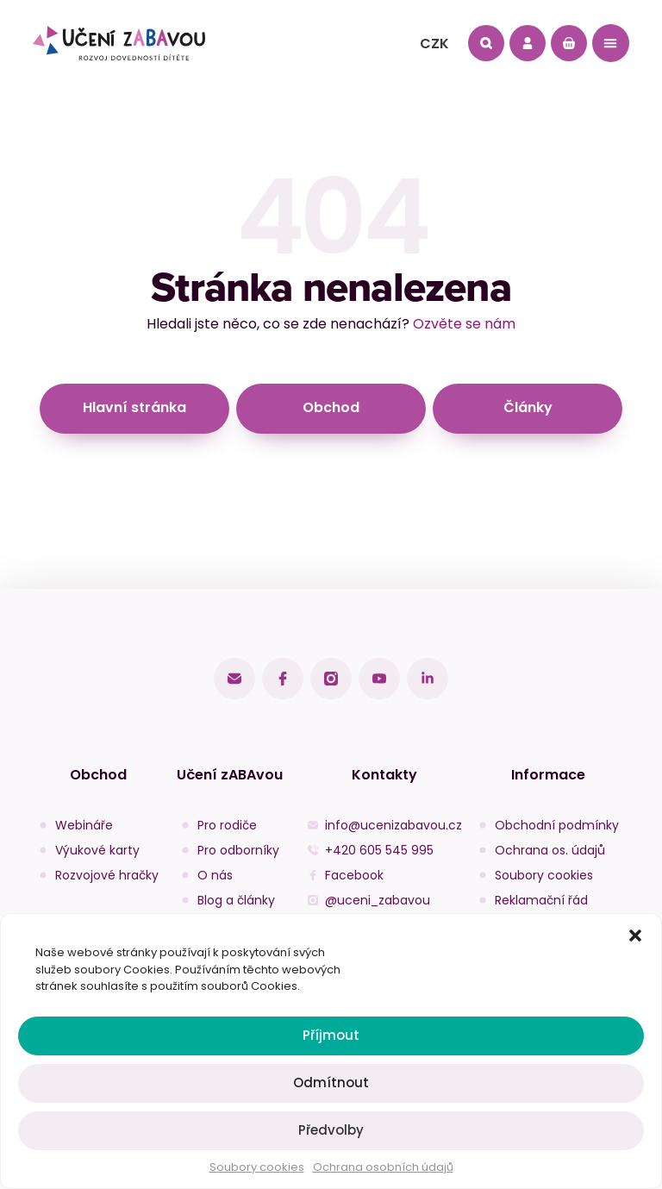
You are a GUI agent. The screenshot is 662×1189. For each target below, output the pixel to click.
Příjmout (331, 1035)
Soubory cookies (256, 1167)
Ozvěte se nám (464, 324)
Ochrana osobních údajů (383, 1167)
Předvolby (331, 1130)
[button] (635, 935)
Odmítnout (331, 1082)
